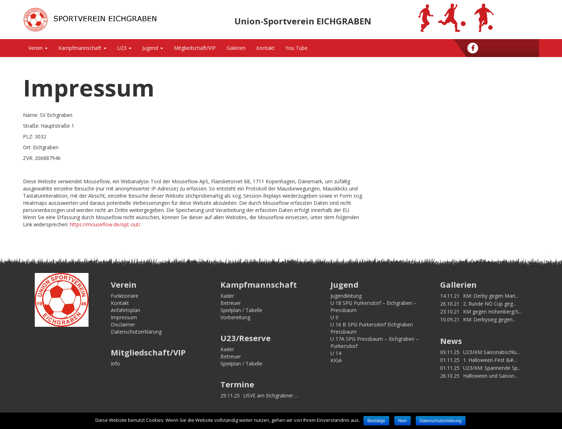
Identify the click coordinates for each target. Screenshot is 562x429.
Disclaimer (123, 324)
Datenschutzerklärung (136, 331)
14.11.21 (449, 295)
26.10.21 (449, 303)
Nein (402, 420)
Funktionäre (124, 295)
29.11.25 (230, 395)
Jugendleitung (346, 295)
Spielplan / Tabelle (241, 310)
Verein (38, 47)
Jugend (152, 47)
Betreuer (230, 303)
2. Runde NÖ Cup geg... (489, 303)
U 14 (335, 353)
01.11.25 (449, 360)
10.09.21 (449, 319)
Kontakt (265, 47)
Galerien (236, 47)
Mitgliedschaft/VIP (195, 47)
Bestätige (376, 420)
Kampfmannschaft (82, 47)
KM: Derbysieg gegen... (489, 319)
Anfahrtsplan (125, 310)
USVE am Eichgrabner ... (270, 395)
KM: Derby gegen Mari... (490, 295)
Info (115, 363)
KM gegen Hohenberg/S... (492, 311)
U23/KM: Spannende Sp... (492, 367)
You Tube (296, 47)
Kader (227, 295)
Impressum (124, 317)
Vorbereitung (235, 317)
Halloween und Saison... (490, 375)
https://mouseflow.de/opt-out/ (105, 224)
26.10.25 (449, 375)
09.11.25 (449, 352)
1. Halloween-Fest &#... (489, 360)
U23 (124, 47)
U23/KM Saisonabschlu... (491, 352)
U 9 (334, 317)
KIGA (336, 360)
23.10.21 (449, 311)
